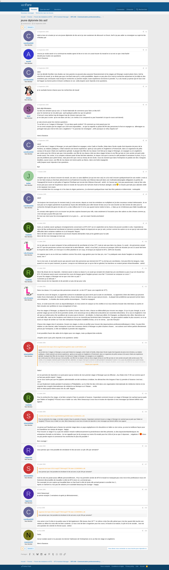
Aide (137, 566)
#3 (146, 68)
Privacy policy (129, 566)
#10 (146, 241)
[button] (51, 9)
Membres (57, 9)
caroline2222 (27, 23)
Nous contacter (105, 566)
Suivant (30, 27)
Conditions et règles (118, 566)
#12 (146, 286)
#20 (146, 530)
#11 (146, 268)
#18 (146, 489)
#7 (146, 171)
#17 (146, 464)
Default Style (26, 566)
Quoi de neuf (44, 9)
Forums (34, 9)
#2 (146, 50)
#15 (146, 412)
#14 (146, 393)
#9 (146, 223)
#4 (146, 86)
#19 (146, 508)
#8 (146, 194)
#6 (146, 140)
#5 (146, 104)
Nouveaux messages (27, 13)
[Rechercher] (141, 9)
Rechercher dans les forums (44, 13)
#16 (146, 446)
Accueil (25, 9)
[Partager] (143, 32)
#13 (146, 342)
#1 (146, 31)
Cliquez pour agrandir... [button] (92, 364)
